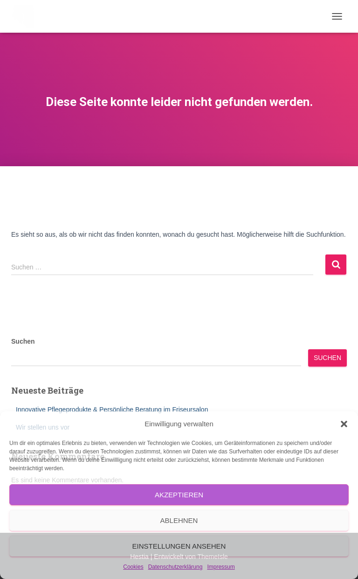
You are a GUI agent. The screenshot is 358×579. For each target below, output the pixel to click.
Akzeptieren (179, 495)
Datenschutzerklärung (175, 567)
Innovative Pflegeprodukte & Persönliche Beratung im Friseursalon (112, 409)
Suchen (23, 341)
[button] (344, 424)
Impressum (220, 567)
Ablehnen (179, 520)
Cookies (133, 567)
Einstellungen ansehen (179, 546)
